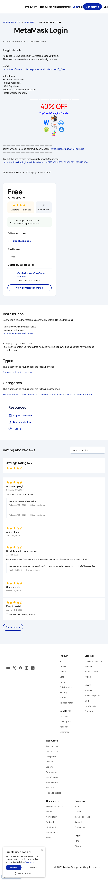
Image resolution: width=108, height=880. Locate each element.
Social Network (10, 394)
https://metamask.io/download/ (19, 333)
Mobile (69, 394)
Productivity (28, 394)
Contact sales (61, 6)
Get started (92, 6)
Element (7, 372)
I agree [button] (13, 867)
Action (28, 372)
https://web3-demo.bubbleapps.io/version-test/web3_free (34, 69)
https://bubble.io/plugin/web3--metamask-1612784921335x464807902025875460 (45, 162)
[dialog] (24, 862)
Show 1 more (13, 627)
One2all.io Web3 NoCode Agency (31, 275)
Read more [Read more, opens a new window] (29, 862)
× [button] (42, 850)
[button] (24, 873)
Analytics (57, 394)
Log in (76, 6)
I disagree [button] (33, 867)
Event (18, 372)
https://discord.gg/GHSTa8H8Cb (67, 148)
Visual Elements (84, 394)
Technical (43, 394)
